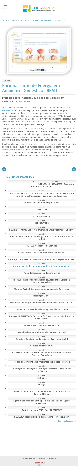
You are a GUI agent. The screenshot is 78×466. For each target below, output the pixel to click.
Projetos (13, 20)
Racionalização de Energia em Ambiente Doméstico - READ (43, 20)
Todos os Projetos (67, 421)
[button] (4, 169)
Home (4, 20)
